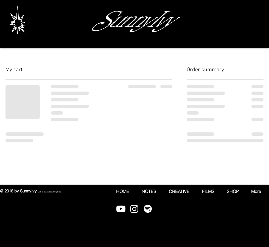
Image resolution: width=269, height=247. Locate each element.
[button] (264, 23)
